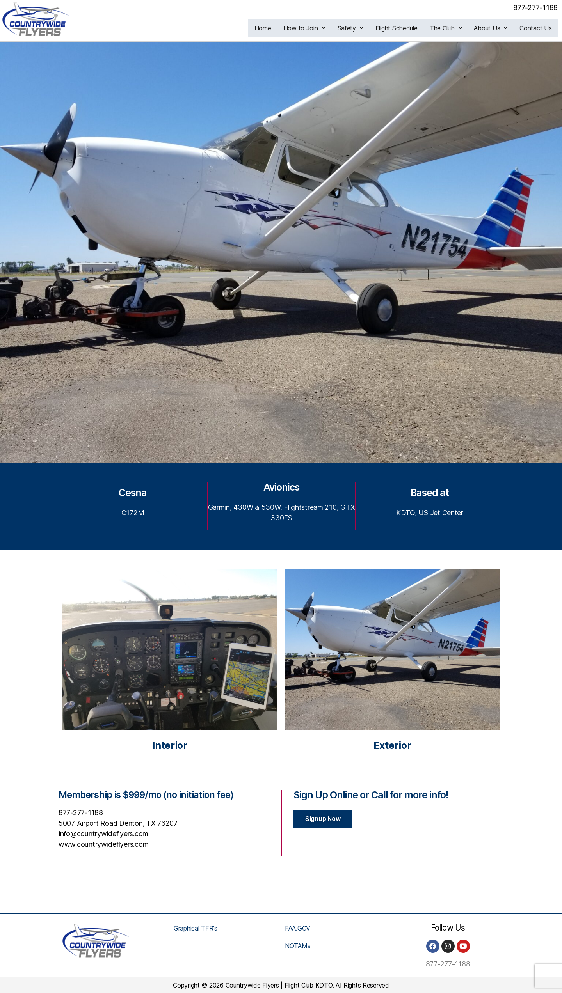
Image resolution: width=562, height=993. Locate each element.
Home (265, 28)
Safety (352, 28)
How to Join (307, 28)
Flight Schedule (398, 28)
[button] (307, 28)
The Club (447, 28)
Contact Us (536, 28)
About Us (491, 28)
